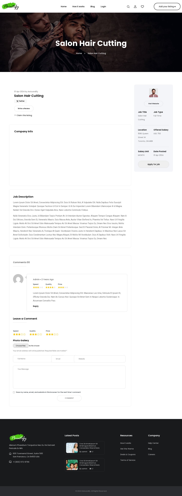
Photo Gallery (21, 340)
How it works (78, 6)
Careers (151, 454)
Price (48, 331)
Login (103, 6)
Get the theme (127, 449)
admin (36, 279)
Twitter (22, 101)
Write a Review (24, 108)
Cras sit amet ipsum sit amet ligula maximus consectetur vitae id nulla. (89, 446)
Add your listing (167, 6)
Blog (92, 6)
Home (63, 6)
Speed (15, 331)
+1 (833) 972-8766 (21, 462)
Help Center (153, 443)
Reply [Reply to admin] (36, 306)
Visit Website (153, 103)
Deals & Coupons (127, 454)
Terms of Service (127, 460)
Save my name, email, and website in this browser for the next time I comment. (48, 392)
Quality (32, 331)
